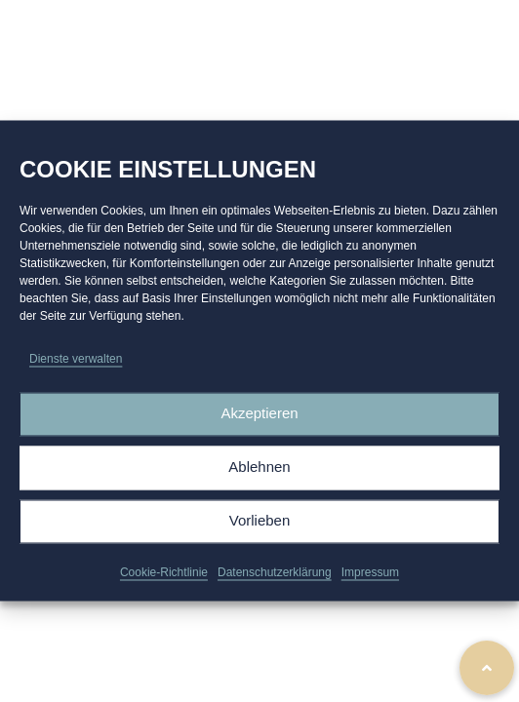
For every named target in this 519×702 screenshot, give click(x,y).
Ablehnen (259, 475)
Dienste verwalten (75, 366)
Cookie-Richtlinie (164, 580)
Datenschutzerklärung (275, 580)
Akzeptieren (259, 421)
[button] (486, 668)
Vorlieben (260, 529)
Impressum (370, 580)
